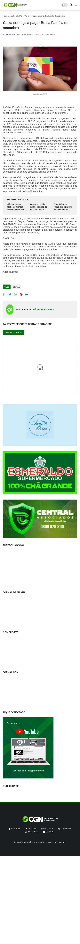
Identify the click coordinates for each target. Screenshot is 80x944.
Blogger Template (56, 842)
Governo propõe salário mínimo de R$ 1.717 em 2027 (38, 207)
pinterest (66, 829)
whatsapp (48, 829)
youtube (50, 832)
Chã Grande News (36, 842)
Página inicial (8, 16)
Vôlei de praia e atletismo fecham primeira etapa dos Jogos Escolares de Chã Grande (16, 207)
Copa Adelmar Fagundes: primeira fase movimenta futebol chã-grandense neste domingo (63, 207)
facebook (16, 829)
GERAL (19, 16)
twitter (32, 829)
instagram (33, 832)
